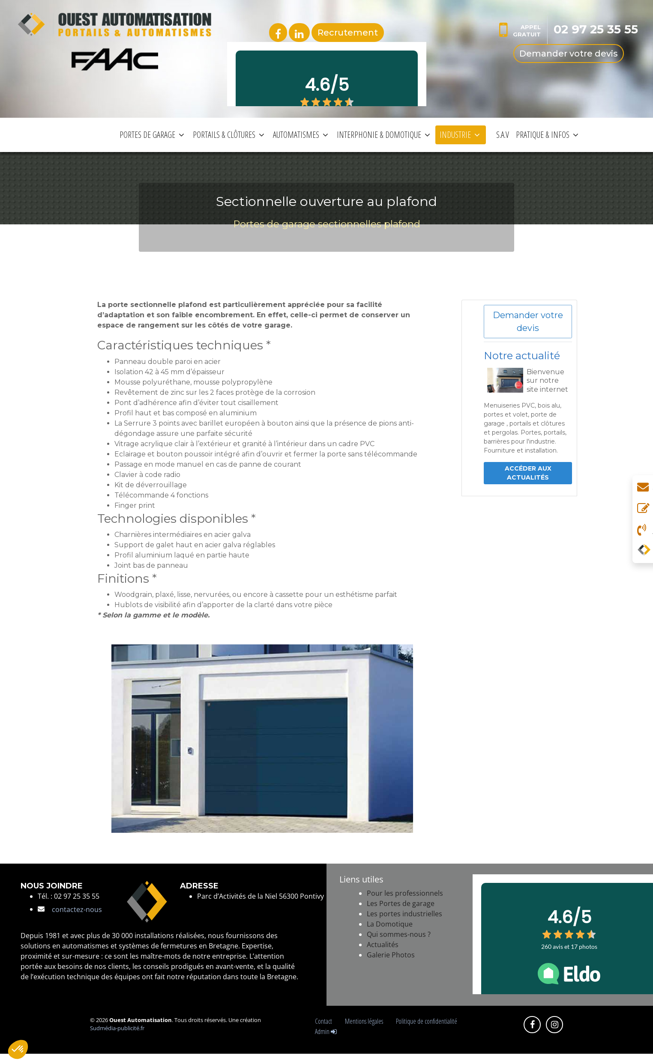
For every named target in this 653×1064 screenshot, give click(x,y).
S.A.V (502, 134)
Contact (325, 1021)
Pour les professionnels (405, 893)
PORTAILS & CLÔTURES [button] (228, 134)
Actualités (382, 944)
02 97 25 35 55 (596, 29)
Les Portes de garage (400, 903)
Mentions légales (365, 1021)
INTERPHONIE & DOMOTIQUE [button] (383, 134)
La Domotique (390, 924)
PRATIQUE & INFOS (547, 134)
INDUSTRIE (460, 134)
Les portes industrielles (404, 913)
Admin (326, 1031)
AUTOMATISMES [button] (300, 134)
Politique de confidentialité (426, 1021)
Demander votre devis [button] (528, 321)
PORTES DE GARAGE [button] (152, 134)
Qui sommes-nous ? (399, 934)
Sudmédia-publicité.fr (117, 1028)
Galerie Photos (391, 955)
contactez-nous (77, 909)
